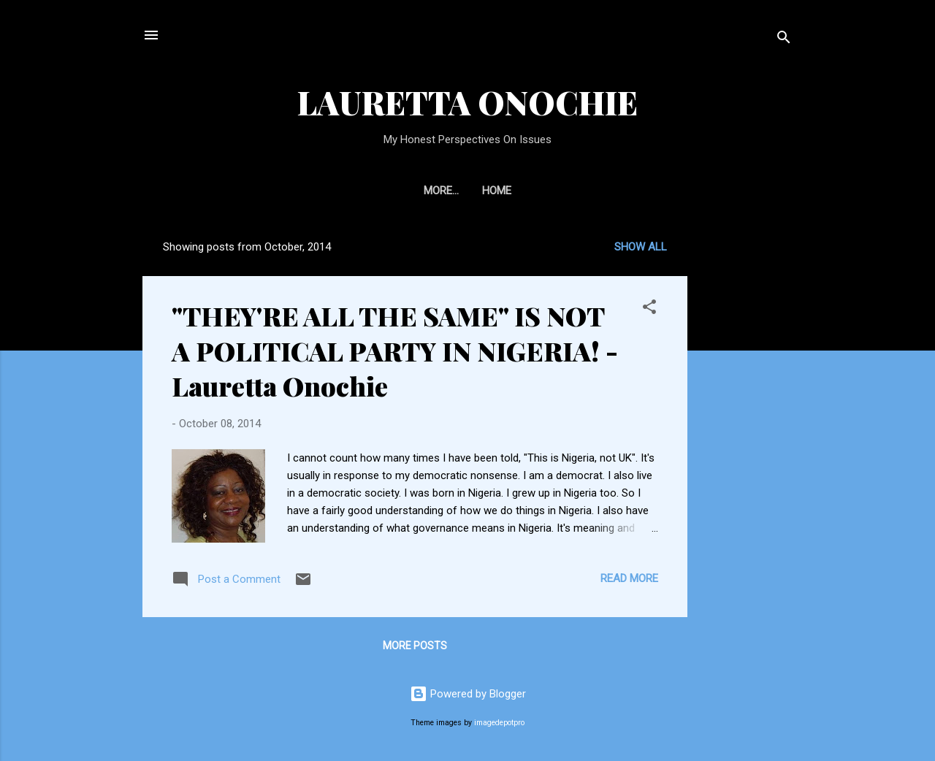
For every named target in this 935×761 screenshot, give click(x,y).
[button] (649, 309)
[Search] (784, 40)
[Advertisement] (808, 320)
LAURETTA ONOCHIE (467, 101)
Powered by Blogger (468, 693)
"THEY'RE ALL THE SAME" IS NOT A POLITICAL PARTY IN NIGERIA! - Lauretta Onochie (395, 350)
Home (467, 190)
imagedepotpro (499, 722)
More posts (415, 645)
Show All (640, 246)
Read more (629, 578)
